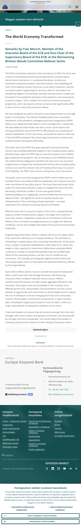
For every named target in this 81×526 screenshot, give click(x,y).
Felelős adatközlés (37, 449)
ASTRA (57, 425)
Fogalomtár (8, 425)
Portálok (58, 421)
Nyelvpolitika (34, 436)
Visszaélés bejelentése (64, 436)
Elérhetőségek (9, 432)
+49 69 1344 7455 (60, 389)
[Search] (39, 7)
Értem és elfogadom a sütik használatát (42, 515)
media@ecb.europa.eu (63, 394)
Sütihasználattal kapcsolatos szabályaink (61, 507)
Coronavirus (41, 336)
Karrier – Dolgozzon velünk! (15, 421)
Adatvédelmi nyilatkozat (39, 427)
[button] (76, 2)
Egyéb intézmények (11, 428)
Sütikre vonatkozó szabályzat (36, 431)
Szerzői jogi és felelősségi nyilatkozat (40, 422)
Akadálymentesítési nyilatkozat (37, 444)
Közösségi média (10, 447)
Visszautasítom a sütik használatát (42, 521)
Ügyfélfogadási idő (11, 439)
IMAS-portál (60, 432)
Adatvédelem (34, 440)
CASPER (58, 428)
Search (69, 7)
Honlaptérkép (8, 455)
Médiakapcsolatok (17, 394)
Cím (4, 436)
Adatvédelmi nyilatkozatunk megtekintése (23, 507)
